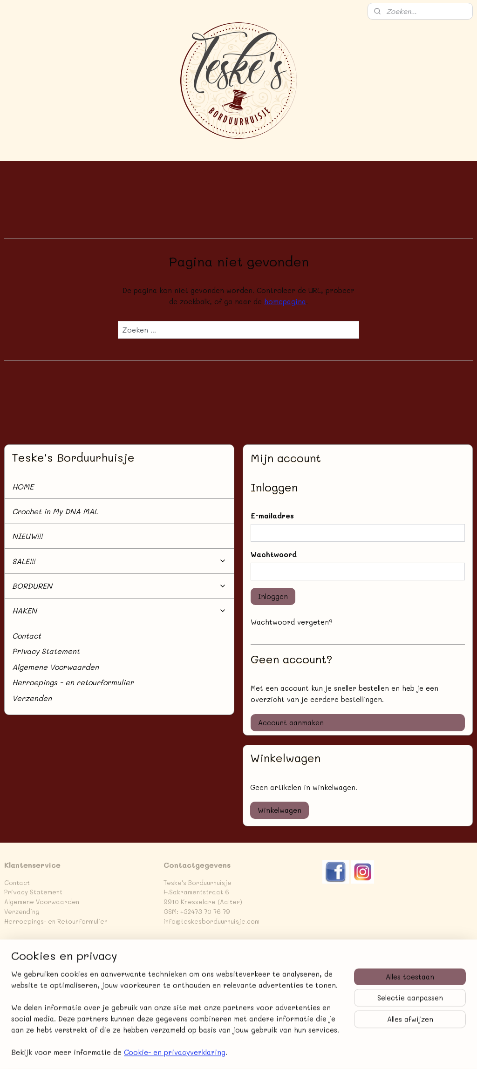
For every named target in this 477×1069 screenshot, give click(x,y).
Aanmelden (189, 1009)
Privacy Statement (46, 651)
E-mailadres (272, 515)
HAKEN (119, 610)
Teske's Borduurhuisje (43, 960)
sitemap (282, 1052)
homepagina (285, 301)
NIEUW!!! (27, 536)
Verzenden (32, 698)
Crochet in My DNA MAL (55, 511)
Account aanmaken (291, 722)
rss (302, 1052)
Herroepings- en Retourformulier (56, 921)
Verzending (21, 911)
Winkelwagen (279, 810)
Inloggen (273, 596)
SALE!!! (119, 561)
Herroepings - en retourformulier (73, 682)
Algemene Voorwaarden (55, 667)
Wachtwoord (274, 554)
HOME (23, 486)
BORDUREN (119, 586)
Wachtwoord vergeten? (292, 621)
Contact (26, 635)
